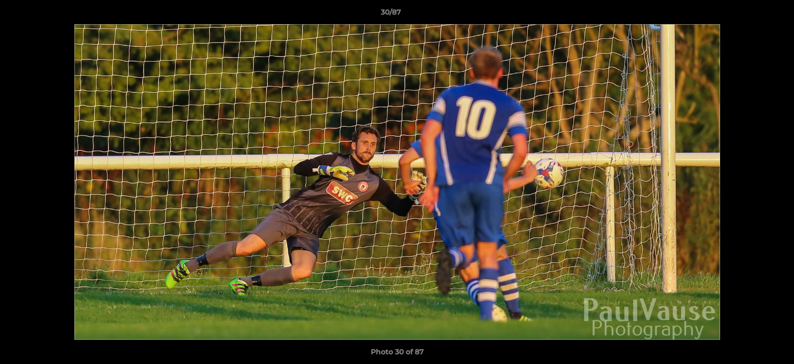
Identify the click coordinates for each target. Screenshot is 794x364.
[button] (751, 14)
